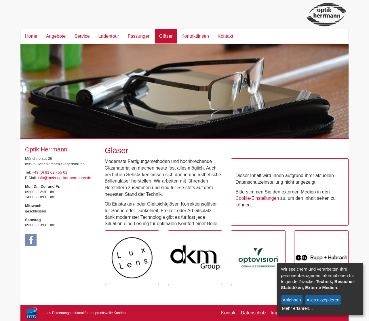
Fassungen (139, 36)
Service (82, 36)
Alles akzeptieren (323, 299)
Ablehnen (292, 299)
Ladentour (108, 36)
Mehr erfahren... (297, 308)
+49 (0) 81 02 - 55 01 (49, 172)
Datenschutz (254, 312)
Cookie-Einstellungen (257, 198)
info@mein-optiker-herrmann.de (64, 178)
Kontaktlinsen (195, 36)
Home (31, 36)
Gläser (166, 36)
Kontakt (225, 36)
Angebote (56, 36)
